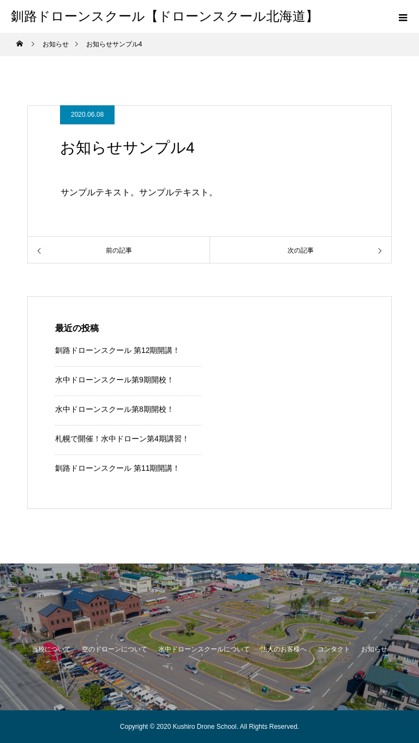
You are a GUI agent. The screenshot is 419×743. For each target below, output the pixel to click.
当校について (51, 649)
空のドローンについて (114, 649)
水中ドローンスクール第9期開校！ (114, 379)
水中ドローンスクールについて (204, 649)
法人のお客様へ (284, 649)
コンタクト (334, 649)
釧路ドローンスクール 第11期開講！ (117, 468)
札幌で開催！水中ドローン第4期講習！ (122, 438)
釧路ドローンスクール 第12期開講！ (117, 350)
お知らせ (374, 649)
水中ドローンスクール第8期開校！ (114, 409)
